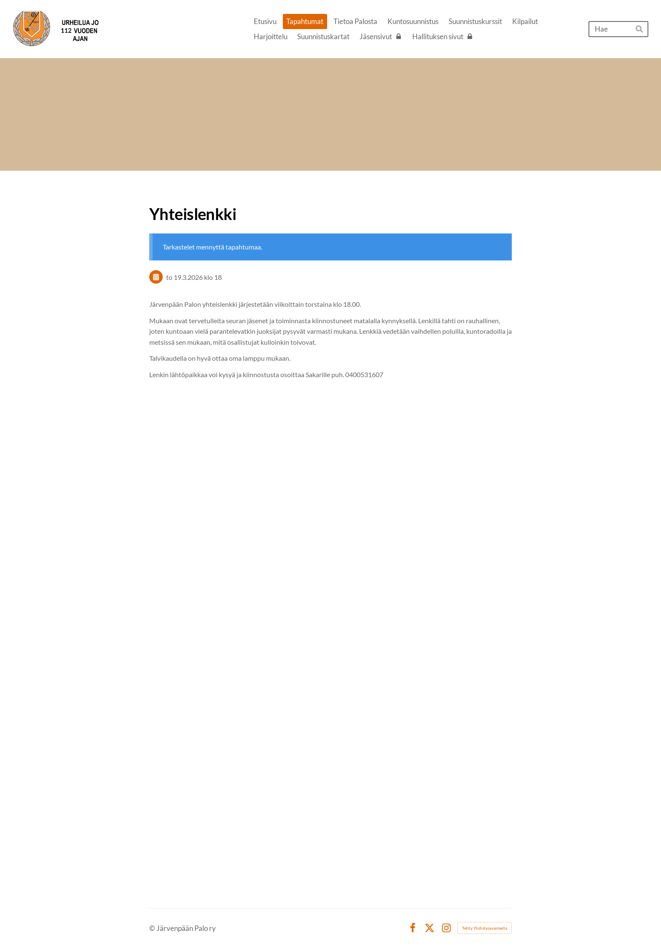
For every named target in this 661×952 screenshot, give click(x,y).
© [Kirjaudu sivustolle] (152, 928)
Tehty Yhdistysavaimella (484, 928)
